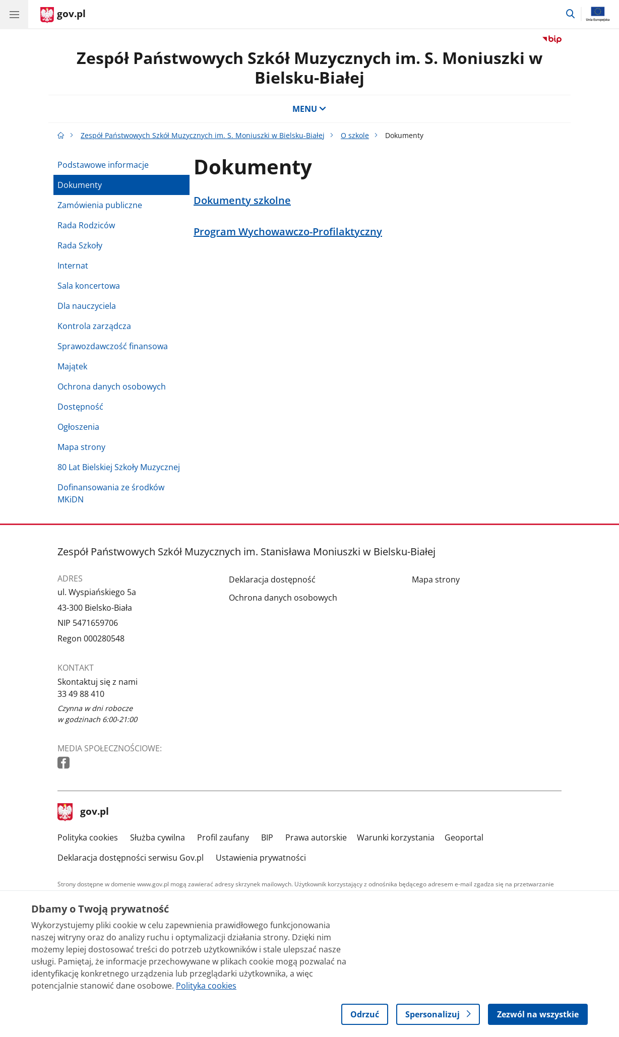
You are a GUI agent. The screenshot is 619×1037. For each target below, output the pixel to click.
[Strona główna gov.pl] (63, 15)
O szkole (355, 135)
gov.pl (83, 812)
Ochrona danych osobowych (111, 386)
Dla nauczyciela (86, 305)
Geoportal (464, 837)
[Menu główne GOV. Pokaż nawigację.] (14, 14)
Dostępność (80, 406)
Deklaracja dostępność (272, 579)
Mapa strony (81, 446)
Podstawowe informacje (103, 164)
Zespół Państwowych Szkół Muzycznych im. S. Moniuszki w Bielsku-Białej (309, 67)
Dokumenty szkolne (242, 200)
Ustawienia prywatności (261, 857)
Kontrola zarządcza (94, 326)
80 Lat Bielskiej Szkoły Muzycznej (118, 467)
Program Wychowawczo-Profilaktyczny (288, 231)
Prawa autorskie (316, 837)
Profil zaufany (223, 837)
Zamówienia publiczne (99, 205)
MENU (309, 108)
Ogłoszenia (78, 426)
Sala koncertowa (88, 285)
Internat (72, 265)
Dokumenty (79, 184)
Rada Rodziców (86, 225)
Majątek (72, 366)
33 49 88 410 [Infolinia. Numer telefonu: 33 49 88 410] (80, 693)
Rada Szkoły (79, 245)
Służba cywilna (157, 837)
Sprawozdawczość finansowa (112, 346)
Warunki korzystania (396, 837)
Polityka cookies (87, 837)
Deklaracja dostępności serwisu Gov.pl (130, 857)
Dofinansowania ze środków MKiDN (110, 493)
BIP (267, 837)
